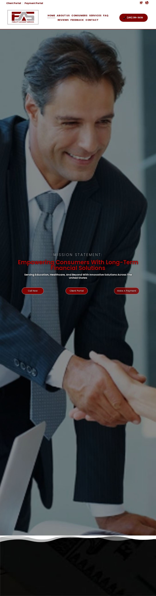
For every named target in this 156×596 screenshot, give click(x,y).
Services (95, 15)
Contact (92, 20)
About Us (63, 15)
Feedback (77, 20)
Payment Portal (34, 3)
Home (51, 15)
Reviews (63, 20)
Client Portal (13, 3)
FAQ (105, 15)
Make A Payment (126, 302)
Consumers (79, 15)
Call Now (34, 302)
